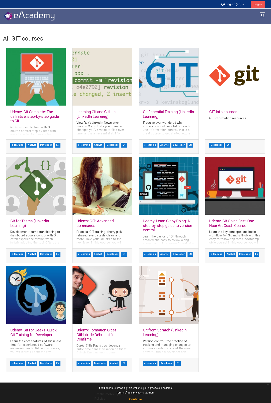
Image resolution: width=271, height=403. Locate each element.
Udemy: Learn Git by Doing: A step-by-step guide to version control (167, 225)
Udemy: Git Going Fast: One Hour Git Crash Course (231, 223)
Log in (258, 4)
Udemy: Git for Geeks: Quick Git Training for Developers (33, 332)
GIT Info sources (223, 112)
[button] (234, 4)
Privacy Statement (144, 392)
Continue (135, 399)
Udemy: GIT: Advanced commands (95, 223)
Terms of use (124, 392)
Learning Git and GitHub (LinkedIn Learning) (96, 114)
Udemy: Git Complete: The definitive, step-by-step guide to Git (34, 116)
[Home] (29, 16)
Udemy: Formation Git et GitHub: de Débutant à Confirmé (96, 334)
